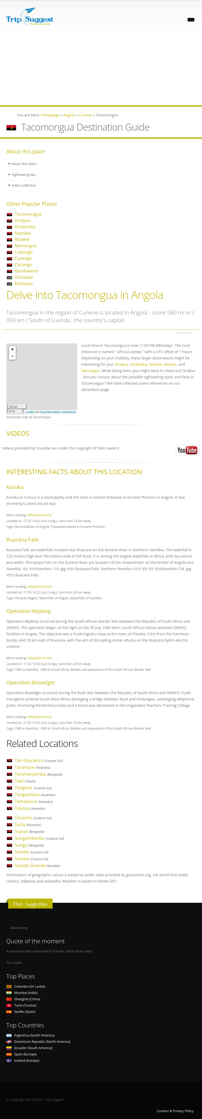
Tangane (33, 788)
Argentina (30, 1035)
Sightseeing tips (24, 174)
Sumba (31, 858)
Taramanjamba (39, 774)
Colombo (25, 986)
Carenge (23, 258)
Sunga (29, 845)
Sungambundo (39, 838)
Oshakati (24, 277)
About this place (24, 164)
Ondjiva (23, 220)
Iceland (22, 1060)
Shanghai (23, 999)
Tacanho (33, 817)
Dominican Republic (38, 1041)
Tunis (21, 1005)
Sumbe (31, 852)
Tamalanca (34, 801)
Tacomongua (28, 214)
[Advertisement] (101, 68)
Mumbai (21, 993)
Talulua (30, 808)
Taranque (32, 767)
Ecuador (29, 1048)
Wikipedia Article (40, 515)
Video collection (24, 185)
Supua (29, 831)
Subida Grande (37, 865)
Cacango (23, 264)
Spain (21, 1054)
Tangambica (35, 794)
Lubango (24, 252)
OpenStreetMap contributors (58, 412)
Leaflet (30, 412)
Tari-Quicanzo (39, 760)
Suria (28, 824)
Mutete (22, 239)
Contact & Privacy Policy (175, 1111)
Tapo (25, 781)
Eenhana (24, 283)
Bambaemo (26, 271)
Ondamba (25, 227)
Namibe (23, 233)
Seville (20, 1011)
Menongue (26, 246)
